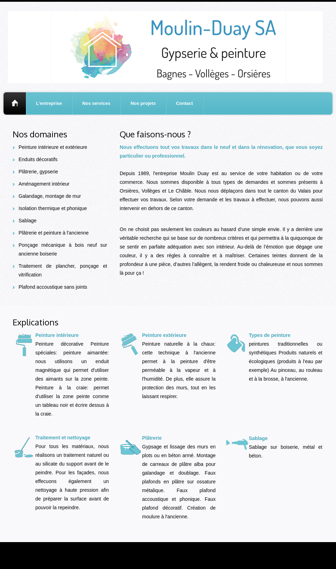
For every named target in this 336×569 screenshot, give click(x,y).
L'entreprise (49, 103)
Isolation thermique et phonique (53, 208)
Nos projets (143, 103)
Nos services (96, 103)
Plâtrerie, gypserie (38, 171)
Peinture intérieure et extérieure (53, 147)
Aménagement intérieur (44, 184)
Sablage (27, 220)
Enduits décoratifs (38, 159)
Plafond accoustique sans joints (53, 287)
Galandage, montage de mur (50, 196)
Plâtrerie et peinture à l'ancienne (54, 233)
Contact (184, 103)
